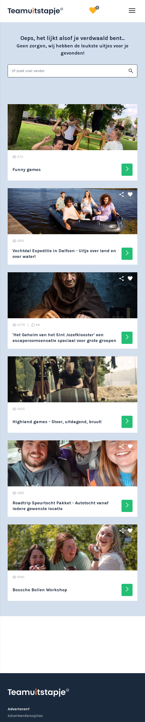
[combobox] (66, 71)
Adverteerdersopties (25, 715)
